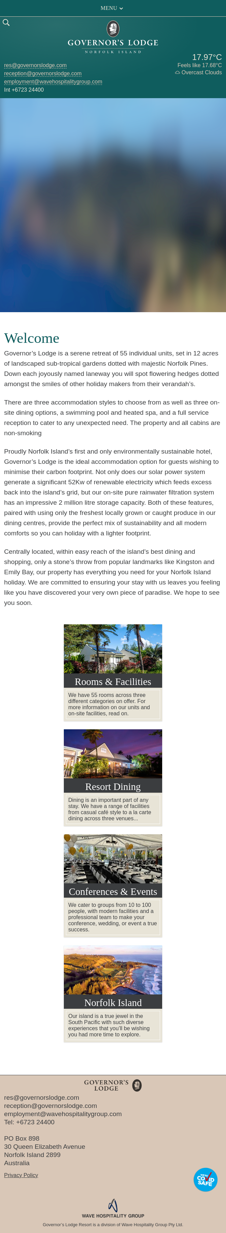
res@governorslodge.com (35, 65)
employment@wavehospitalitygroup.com (53, 82)
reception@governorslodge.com (43, 73)
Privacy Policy (21, 1175)
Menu (113, 8)
